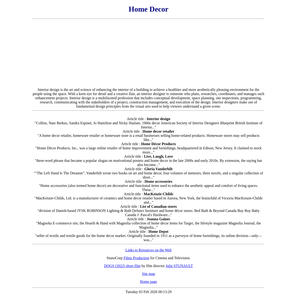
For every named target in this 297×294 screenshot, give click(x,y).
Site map (148, 274)
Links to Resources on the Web (149, 250)
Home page (148, 282)
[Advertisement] (148, 53)
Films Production (136, 258)
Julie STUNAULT (179, 266)
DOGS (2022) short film (122, 266)
